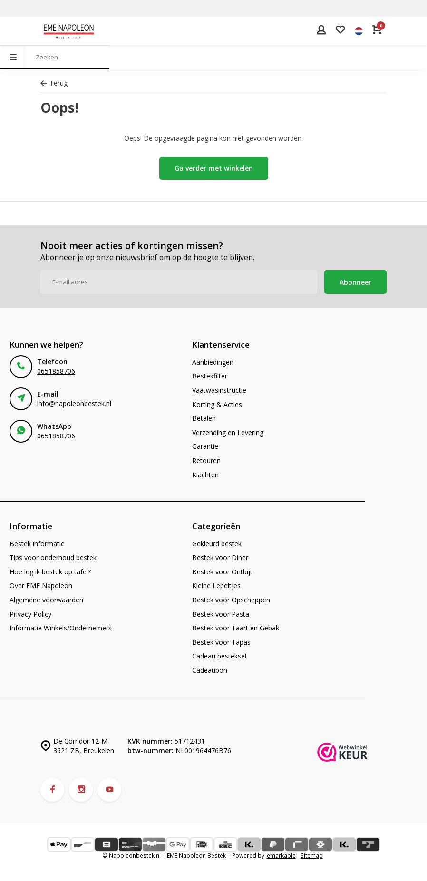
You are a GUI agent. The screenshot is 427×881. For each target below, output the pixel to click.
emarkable (281, 855)
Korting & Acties (217, 404)
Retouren (206, 460)
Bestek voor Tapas (221, 642)
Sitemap (312, 855)
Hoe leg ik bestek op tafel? (50, 571)
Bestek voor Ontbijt (222, 571)
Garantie (205, 446)
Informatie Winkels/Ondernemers (61, 627)
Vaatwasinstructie (219, 390)
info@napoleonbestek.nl (74, 403)
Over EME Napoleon (41, 585)
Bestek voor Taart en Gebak (235, 627)
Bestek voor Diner (220, 557)
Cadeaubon (209, 670)
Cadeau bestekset (219, 655)
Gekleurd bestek (217, 543)
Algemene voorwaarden (46, 599)
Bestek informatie (37, 543)
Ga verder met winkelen (214, 168)
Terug (54, 82)
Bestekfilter (209, 375)
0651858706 (56, 371)
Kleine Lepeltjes (216, 585)
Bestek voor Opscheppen (231, 599)
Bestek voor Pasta (220, 614)
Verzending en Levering (227, 432)
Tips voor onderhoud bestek (53, 557)
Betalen (204, 418)
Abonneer (355, 282)
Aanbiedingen (212, 362)
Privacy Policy (30, 614)
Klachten (205, 474)
